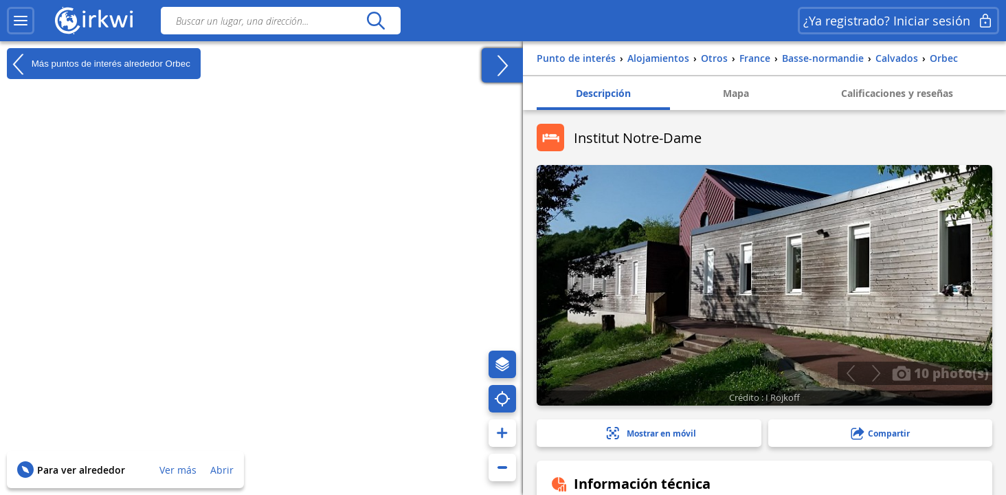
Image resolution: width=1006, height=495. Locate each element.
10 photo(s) (940, 372)
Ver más (178, 469)
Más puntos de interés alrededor (98, 64)
